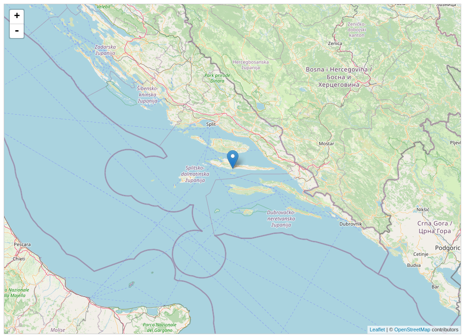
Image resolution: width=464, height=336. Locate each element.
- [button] (16, 31)
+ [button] (17, 17)
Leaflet (377, 329)
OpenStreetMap (412, 329)
